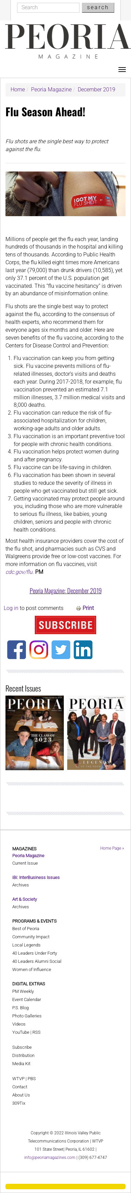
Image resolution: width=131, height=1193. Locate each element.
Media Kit (21, 1063)
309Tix (18, 1103)
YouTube (20, 1032)
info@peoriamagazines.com (49, 1157)
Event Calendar (26, 999)
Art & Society (24, 899)
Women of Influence (31, 969)
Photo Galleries (27, 1015)
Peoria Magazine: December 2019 (66, 590)
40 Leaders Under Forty (34, 953)
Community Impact (30, 936)
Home (18, 89)
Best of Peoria (25, 928)
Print (88, 608)
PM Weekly (23, 991)
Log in (11, 608)
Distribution (23, 1055)
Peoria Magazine (51, 89)
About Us (21, 1095)
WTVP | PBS (24, 1078)
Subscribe (22, 1047)
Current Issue (25, 863)
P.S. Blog (20, 1007)
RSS (36, 1032)
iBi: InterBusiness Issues (36, 877)
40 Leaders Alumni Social (36, 961)
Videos (19, 1024)
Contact (19, 1086)
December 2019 (96, 89)
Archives (20, 885)
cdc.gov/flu (18, 572)
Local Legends (26, 945)
